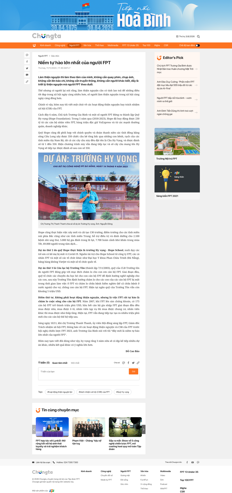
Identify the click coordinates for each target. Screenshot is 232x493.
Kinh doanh (45, 45)
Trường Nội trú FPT (166, 158)
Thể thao (101, 45)
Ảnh (162, 475)
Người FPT (76, 45)
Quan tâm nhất (59, 363)
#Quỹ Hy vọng (122, 387)
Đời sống (124, 475)
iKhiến (143, 470)
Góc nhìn (55, 56)
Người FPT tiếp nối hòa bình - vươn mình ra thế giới (177, 100)
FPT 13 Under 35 (134, 45)
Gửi (133, 371)
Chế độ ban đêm (189, 45)
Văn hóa (89, 45)
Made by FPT (106, 475)
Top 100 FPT (187, 475)
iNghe (161, 45)
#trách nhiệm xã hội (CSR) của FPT (94, 387)
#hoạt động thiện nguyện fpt (59, 387)
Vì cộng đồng (146, 479)
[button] (143, 424)
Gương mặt (125, 470)
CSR (171, 45)
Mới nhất (75, 363)
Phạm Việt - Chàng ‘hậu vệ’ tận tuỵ (87, 437)
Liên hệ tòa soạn (41, 457)
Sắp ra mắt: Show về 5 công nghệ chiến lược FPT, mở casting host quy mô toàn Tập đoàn (125, 440)
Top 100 (150, 45)
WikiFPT (163, 484)
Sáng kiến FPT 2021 (167, 196)
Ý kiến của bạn (88, 371)
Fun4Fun (144, 475)
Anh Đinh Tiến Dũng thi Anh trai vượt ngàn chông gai (177, 112)
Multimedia (116, 45)
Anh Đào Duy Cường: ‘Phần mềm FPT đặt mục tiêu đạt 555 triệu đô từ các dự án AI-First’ (177, 85)
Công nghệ (61, 45)
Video (162, 470)
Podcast (163, 479)
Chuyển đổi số (107, 470)
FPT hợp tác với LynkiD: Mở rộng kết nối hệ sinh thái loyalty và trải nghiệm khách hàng (51, 440)
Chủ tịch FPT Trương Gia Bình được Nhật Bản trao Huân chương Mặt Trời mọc (177, 69)
